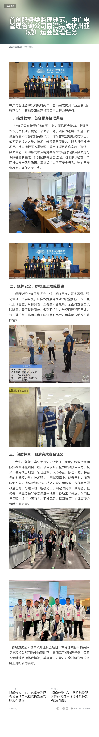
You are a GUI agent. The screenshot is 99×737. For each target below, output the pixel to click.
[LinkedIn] (57, 708)
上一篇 (12, 689)
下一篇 (54, 689)
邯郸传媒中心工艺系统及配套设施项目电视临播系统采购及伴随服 (27, 696)
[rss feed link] (67, 708)
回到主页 (9, 6)
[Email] (63, 708)
